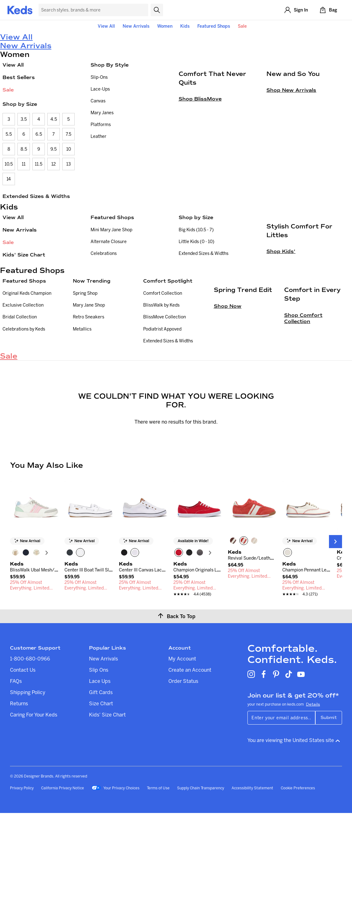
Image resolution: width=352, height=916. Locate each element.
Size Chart (101, 806)
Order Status (183, 784)
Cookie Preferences (298, 891)
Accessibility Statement (252, 891)
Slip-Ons (99, 77)
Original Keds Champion (26, 361)
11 (24, 164)
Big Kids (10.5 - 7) (196, 229)
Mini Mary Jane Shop (111, 229)
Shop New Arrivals (291, 167)
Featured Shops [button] (213, 26)
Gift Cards (101, 795)
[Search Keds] (93, 10)
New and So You (293, 150)
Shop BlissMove (200, 175)
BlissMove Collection (164, 385)
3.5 (24, 119)
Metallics (82, 396)
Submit (329, 820)
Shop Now (228, 433)
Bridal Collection (19, 385)
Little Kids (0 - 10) (196, 241)
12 (53, 164)
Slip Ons (98, 773)
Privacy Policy (22, 891)
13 (68, 164)
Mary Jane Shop (89, 373)
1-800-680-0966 (30, 761)
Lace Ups (99, 784)
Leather (98, 136)
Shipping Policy (27, 795)
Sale (242, 26)
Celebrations (104, 253)
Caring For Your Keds (33, 817)
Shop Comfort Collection (303, 445)
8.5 (24, 149)
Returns (19, 806)
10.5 (9, 164)
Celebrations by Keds (23, 396)
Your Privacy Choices (115, 891)
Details (313, 807)
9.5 (53, 149)
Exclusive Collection (23, 373)
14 (9, 178)
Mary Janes (102, 112)
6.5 (38, 134)
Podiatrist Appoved (162, 396)
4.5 (53, 119)
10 (68, 149)
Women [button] (164, 26)
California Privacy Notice (62, 891)
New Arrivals (136, 26)
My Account (182, 761)
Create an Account (189, 773)
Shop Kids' (280, 328)
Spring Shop (85, 361)
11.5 (38, 164)
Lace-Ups (100, 89)
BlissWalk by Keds (161, 373)
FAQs (16, 784)
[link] (34, 682)
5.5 (9, 134)
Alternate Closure (109, 241)
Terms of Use (158, 891)
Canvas (98, 100)
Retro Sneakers (88, 385)
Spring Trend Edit (243, 417)
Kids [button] (185, 26)
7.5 (68, 134)
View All (106, 26)
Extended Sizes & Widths (36, 196)
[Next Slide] (335, 644)
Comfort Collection (162, 361)
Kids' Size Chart (23, 255)
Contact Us (22, 773)
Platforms (101, 124)
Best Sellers (18, 77)
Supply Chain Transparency (200, 891)
